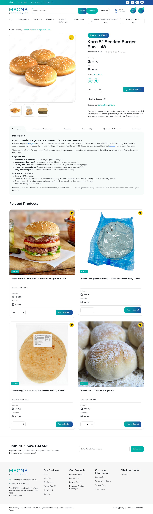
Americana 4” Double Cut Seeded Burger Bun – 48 (39, 279)
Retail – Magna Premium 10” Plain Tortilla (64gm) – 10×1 (110, 279)
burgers (31, 143)
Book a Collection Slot (133, 21)
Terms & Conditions (103, 481)
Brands (49, 19)
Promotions (79, 19)
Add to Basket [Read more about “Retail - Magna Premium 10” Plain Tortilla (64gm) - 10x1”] (133, 310)
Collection (103, 11)
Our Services (49, 482)
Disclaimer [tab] (136, 129)
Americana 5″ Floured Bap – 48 (97, 391)
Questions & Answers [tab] (112, 129)
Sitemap (124, 474)
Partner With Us (50, 486)
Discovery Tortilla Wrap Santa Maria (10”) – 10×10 (38, 391)
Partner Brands (75, 482)
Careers (47, 494)
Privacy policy (118, 508)
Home (11, 30)
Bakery (19, 30)
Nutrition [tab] (67, 129)
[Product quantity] (95, 89)
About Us (47, 478)
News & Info (35, 2)
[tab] (87, 129)
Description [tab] (17, 129)
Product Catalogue (63, 21)
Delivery (91, 11)
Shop (11, 2)
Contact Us (48, 2)
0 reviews (122, 52)
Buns (106, 105)
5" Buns (112, 105)
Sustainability (49, 490)
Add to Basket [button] (64, 312)
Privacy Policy (100, 485)
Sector (37, 19)
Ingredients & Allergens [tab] (42, 129)
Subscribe (137, 449)
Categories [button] (22, 19)
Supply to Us (22, 2)
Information (100, 489)
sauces (112, 146)
